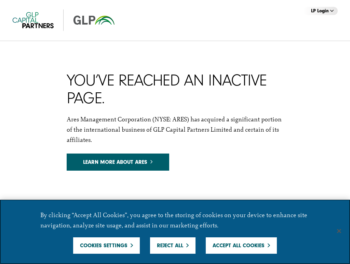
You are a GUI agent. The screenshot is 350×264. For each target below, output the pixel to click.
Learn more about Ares (117, 162)
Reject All (170, 245)
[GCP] (70, 20)
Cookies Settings (103, 245)
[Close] (339, 231)
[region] (175, 231)
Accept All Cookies (239, 245)
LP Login (322, 11)
